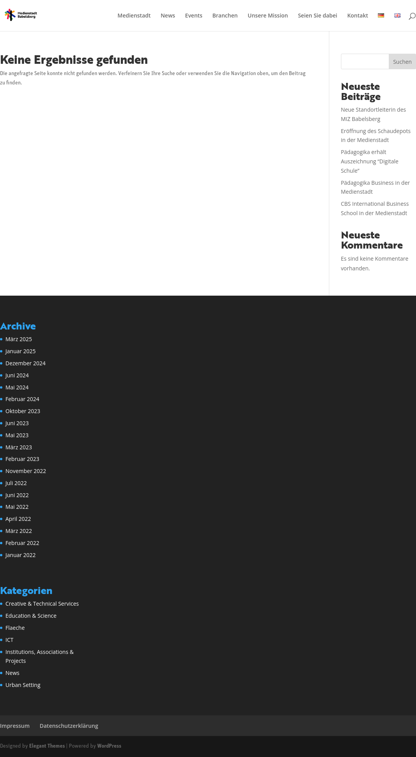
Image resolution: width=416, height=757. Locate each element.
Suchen (402, 61)
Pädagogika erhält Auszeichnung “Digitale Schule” (370, 161)
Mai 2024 (17, 387)
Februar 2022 (22, 543)
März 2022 (18, 530)
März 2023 (18, 447)
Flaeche (15, 627)
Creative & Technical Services (42, 603)
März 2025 (18, 339)
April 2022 (18, 518)
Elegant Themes (47, 746)
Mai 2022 (17, 506)
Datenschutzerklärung (69, 725)
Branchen (225, 16)
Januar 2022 (20, 555)
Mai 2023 (17, 435)
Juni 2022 (17, 495)
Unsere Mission (268, 16)
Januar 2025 (20, 351)
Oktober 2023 (22, 411)
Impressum (15, 725)
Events (194, 16)
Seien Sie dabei (317, 16)
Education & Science (30, 615)
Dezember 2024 (25, 363)
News (168, 16)
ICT (9, 639)
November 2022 (25, 471)
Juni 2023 (17, 423)
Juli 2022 (16, 483)
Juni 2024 (17, 375)
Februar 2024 (22, 399)
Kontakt (357, 16)
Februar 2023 (22, 459)
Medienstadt (133, 16)
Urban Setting (22, 685)
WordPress (109, 746)
